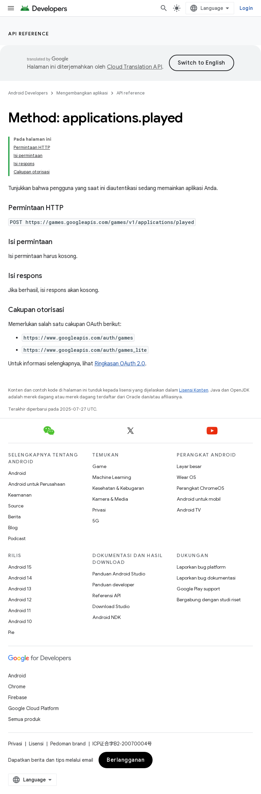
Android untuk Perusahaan (36, 484)
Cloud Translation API (134, 67)
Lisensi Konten (193, 390)
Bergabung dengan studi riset (209, 600)
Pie (11, 632)
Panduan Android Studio (118, 574)
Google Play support (198, 589)
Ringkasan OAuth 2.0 (119, 363)
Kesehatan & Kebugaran (118, 488)
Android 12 (20, 600)
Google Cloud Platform (33, 708)
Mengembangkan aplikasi (82, 93)
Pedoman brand (68, 743)
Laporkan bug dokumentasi (206, 578)
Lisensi (36, 743)
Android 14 (20, 578)
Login (246, 8)
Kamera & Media (110, 499)
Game (99, 466)
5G (95, 521)
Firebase (17, 697)
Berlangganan (125, 760)
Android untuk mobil (199, 499)
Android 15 (20, 567)
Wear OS (186, 477)
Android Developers (28, 93)
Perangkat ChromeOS (200, 488)
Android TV (189, 510)
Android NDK (106, 617)
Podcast (16, 538)
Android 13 (19, 589)
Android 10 (20, 621)
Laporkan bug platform (201, 567)
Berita (14, 517)
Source (15, 506)
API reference (28, 34)
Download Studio (110, 606)
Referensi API (106, 595)
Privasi (99, 510)
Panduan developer (113, 585)
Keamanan (20, 495)
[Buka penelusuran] (164, 8)
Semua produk (24, 719)
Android (17, 473)
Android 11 (19, 610)
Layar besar (189, 466)
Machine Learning (111, 477)
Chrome (16, 687)
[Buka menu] (11, 8)
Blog (13, 527)
